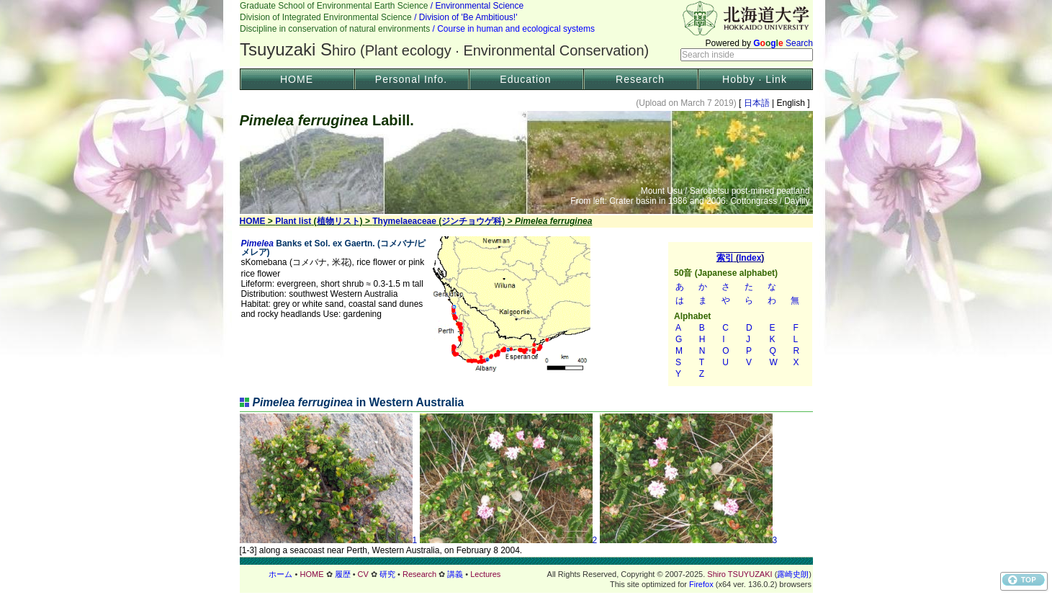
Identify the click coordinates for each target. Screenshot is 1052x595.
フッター (526, 574)
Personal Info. (411, 79)
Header (526, 33)
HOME (296, 79)
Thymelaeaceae (404, 221)
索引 (740, 314)
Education (525, 79)
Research (640, 79)
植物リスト (338, 221)
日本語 (756, 103)
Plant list (293, 221)
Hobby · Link (754, 79)
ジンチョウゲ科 (471, 221)
